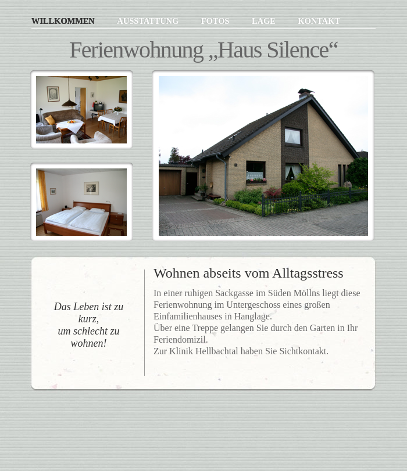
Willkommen (64, 21)
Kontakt (319, 21)
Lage (264, 21)
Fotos (216, 21)
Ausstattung (148, 21)
